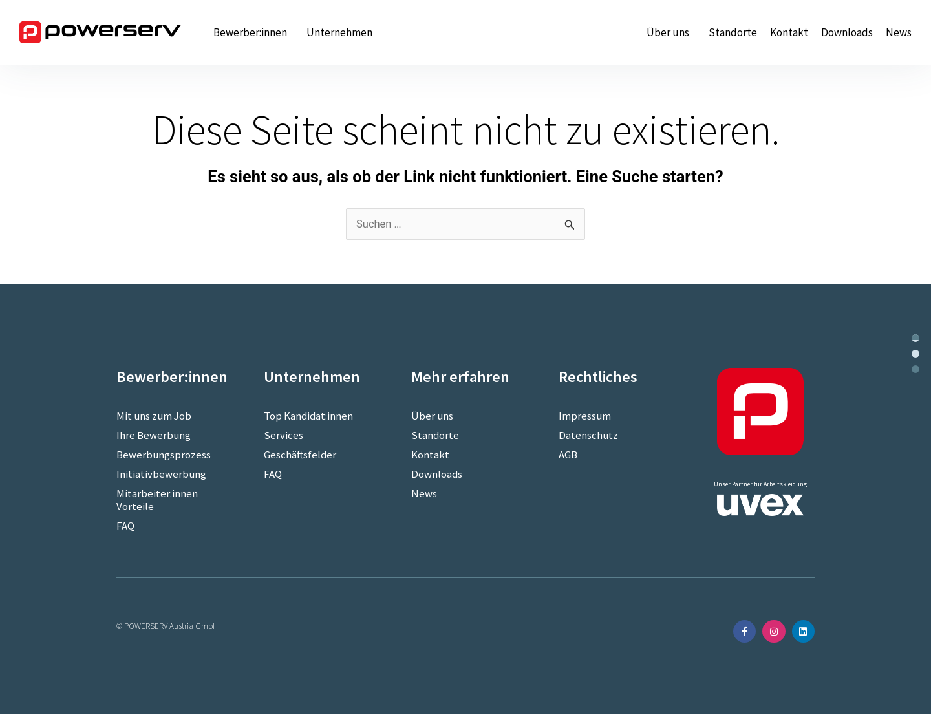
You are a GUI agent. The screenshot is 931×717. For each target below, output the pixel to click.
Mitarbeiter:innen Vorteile (157, 500)
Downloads (847, 32)
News (899, 32)
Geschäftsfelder (300, 455)
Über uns (671, 32)
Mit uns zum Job (154, 416)
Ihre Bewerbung (153, 436)
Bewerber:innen (253, 32)
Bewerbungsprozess (163, 455)
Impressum (585, 416)
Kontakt (789, 32)
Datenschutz (589, 436)
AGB (568, 455)
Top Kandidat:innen (309, 416)
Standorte (733, 32)
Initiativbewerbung (161, 474)
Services (283, 436)
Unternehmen (342, 32)
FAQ (125, 526)
